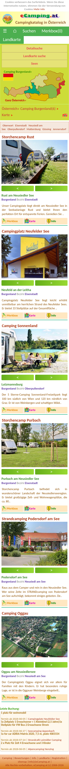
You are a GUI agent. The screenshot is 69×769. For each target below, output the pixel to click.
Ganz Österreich (15, 100)
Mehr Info (39, 9)
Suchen (29, 31)
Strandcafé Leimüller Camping (45, 741)
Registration (59, 758)
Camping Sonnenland (19, 325)
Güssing (46, 129)
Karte (7, 115)
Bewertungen (21, 758)
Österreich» (10, 108)
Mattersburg (33, 129)
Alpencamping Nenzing (41, 750)
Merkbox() (52, 31)
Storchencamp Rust (18, 136)
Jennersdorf (59, 129)
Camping (7, 758)
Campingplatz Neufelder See (25, 231)
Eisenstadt (21, 125)
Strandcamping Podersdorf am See (31, 518)
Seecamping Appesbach (41, 732)
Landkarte (12, 39)
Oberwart (8, 125)
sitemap (22, 761)
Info (34, 758)
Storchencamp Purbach (21, 420)
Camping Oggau (15, 613)
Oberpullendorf (16, 129)
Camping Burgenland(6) (39, 108)
